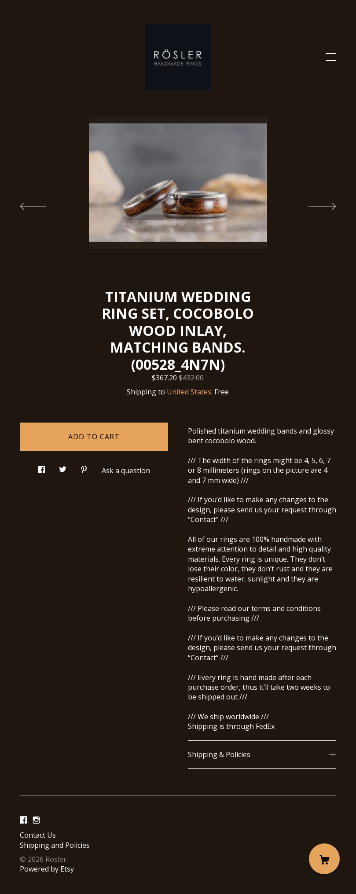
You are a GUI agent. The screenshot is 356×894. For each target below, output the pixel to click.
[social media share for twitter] (62, 466)
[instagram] (36, 820)
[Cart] (324, 858)
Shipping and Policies (55, 845)
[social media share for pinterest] (84, 466)
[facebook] (23, 820)
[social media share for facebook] (41, 466)
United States (189, 392)
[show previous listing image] (42, 204)
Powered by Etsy (47, 869)
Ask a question (126, 470)
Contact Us (38, 835)
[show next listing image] (314, 204)
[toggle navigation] (331, 57)
